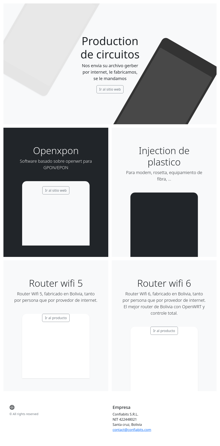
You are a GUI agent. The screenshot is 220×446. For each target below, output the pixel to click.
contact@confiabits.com (132, 429)
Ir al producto (56, 318)
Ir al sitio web (110, 89)
